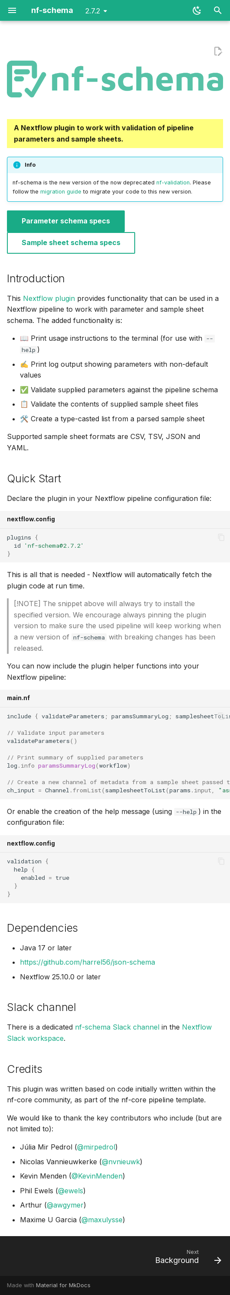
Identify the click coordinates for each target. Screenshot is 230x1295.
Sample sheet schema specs (71, 242)
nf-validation (173, 182)
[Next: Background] (186, 1259)
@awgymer (65, 1205)
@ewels (70, 1190)
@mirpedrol (96, 1147)
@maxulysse (102, 1219)
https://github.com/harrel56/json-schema (87, 962)
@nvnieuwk (121, 1161)
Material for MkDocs (63, 1285)
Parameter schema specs (66, 220)
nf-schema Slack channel (117, 1027)
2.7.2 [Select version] (92, 10)
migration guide (60, 191)
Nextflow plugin (49, 298)
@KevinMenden (97, 1176)
